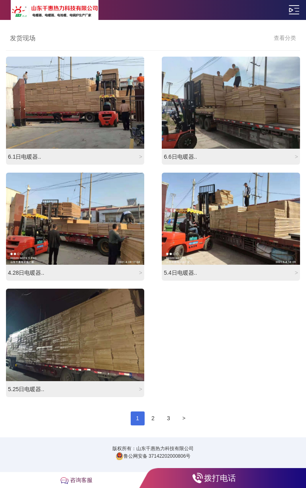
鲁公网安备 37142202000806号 (153, 456)
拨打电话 (220, 478)
